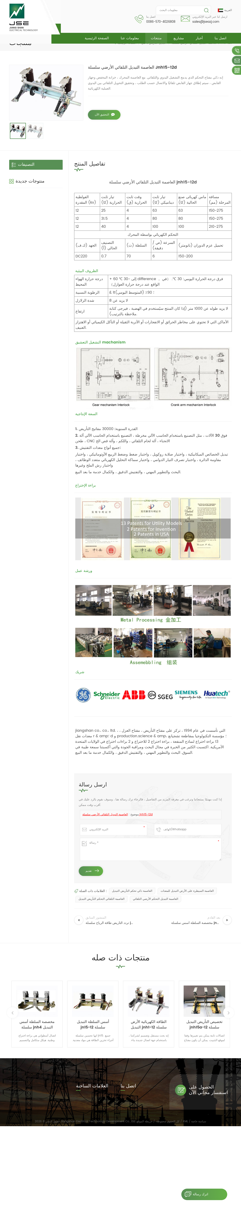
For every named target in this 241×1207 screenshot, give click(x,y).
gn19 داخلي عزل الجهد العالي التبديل (43, 254)
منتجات (156, 38)
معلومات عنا (130, 38)
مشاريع (179, 38)
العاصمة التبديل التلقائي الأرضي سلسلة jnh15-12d (117, 814)
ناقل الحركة (20, 195)
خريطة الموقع (144, 1202)
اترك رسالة (194, 1194)
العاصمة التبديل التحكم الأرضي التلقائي (155, 899)
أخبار (199, 38)
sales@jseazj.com (205, 22)
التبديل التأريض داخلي (28, 175)
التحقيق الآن (102, 115)
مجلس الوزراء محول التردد (91, 1153)
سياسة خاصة (198, 1202)
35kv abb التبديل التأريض (91, 1134)
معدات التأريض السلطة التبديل (89, 1162)
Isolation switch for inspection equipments (91, 1113)
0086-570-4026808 (160, 22)
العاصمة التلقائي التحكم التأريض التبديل (101, 899)
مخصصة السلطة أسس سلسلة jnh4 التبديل (44, 228)
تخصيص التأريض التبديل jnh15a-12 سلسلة (43, 281)
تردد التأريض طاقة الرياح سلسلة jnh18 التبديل (44, 307)
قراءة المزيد (38, 240)
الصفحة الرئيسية (97, 38)
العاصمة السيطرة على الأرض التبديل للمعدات (187, 891)
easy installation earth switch (91, 1101)
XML (185, 1202)
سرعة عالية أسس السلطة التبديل (91, 1125)
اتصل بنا (220, 38)
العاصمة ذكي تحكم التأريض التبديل (132, 891)
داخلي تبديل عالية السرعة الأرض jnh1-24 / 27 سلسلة (45, 334)
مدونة (162, 1192)
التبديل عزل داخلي (25, 185)
